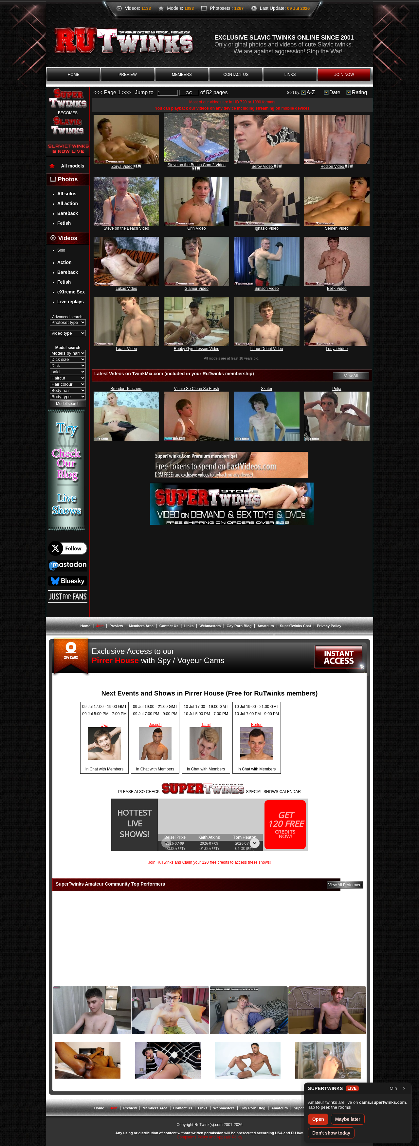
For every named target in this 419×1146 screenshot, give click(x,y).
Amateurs (265, 626)
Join (100, 626)
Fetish (64, 223)
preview (127, 74)
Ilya (104, 724)
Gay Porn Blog (239, 626)
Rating (359, 92)
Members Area (141, 626)
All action (67, 203)
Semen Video (337, 228)
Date (334, 92)
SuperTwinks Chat (295, 626)
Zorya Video (126, 166)
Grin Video (196, 228)
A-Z (311, 92)
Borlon (257, 724)
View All (351, 376)
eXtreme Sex (71, 291)
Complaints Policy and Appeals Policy (209, 1137)
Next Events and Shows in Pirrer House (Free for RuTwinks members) (209, 693)
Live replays (70, 301)
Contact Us (168, 626)
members (182, 74)
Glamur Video (197, 288)
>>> (126, 92)
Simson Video (267, 288)
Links (189, 626)
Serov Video (266, 166)
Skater (266, 388)
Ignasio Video (267, 228)
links (290, 74)
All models (72, 165)
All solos (66, 193)
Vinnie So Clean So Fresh (196, 388)
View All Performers (345, 885)
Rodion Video (336, 166)
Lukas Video (126, 288)
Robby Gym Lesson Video (196, 348)
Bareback (67, 213)
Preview (116, 626)
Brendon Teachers (126, 388)
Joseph (155, 724)
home (74, 74)
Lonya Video (337, 348)
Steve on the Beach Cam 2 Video (197, 166)
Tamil (205, 724)
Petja (336, 388)
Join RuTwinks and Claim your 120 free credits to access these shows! (209, 862)
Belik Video (337, 288)
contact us (235, 74)
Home (85, 626)
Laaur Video (126, 348)
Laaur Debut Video (266, 348)
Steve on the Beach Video (126, 228)
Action (64, 262)
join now (344, 74)
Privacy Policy (329, 626)
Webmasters (210, 626)
